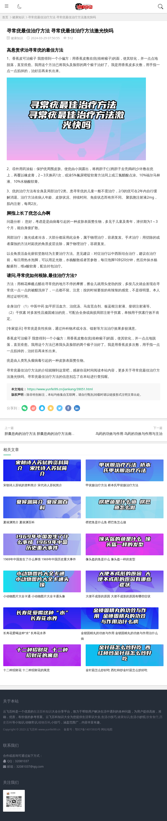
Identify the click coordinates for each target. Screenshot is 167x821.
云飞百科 (32, 729)
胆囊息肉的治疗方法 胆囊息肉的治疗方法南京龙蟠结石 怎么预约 (54, 433)
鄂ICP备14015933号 (87, 729)
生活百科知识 (42, 711)
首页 (5, 17)
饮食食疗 (152, 717)
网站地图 (106, 729)
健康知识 (18, 17)
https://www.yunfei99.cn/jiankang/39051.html (60, 389)
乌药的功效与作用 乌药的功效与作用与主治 (128, 433)
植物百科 (44, 722)
